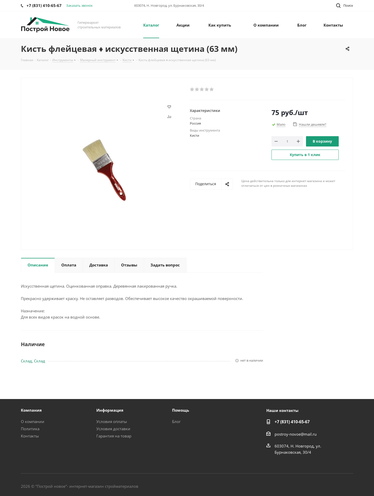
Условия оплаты (111, 421)
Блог (176, 421)
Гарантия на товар (113, 435)
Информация (109, 410)
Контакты (30, 435)
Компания (31, 410)
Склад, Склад (33, 360)
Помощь (180, 410)
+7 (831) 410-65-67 (292, 422)
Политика (30, 428)
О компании (32, 421)
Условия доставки (113, 428)
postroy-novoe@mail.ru (296, 434)
